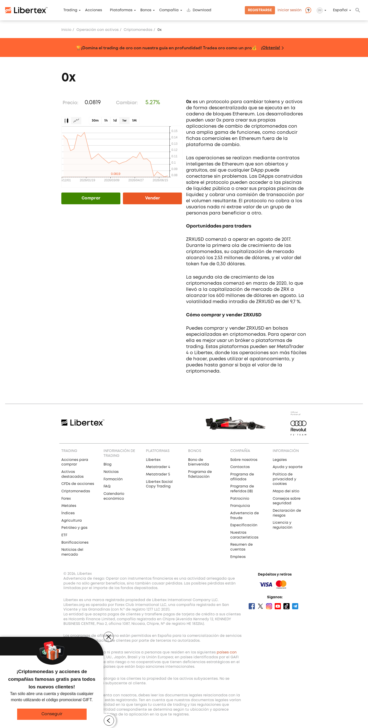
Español (340, 10)
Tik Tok (286, 606)
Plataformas (121, 10)
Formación (113, 479)
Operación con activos (97, 29)
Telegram (295, 606)
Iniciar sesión (290, 10)
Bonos (145, 10)
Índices (68, 513)
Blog (107, 464)
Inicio (66, 29)
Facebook (252, 606)
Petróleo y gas (74, 527)
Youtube (278, 606)
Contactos (240, 467)
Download (202, 10)
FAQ (107, 486)
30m (95, 120)
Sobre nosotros (243, 459)
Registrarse (260, 10)
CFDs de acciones (77, 483)
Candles (66, 120)
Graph (76, 120)
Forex (66, 498)
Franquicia (240, 505)
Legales (280, 459)
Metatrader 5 (158, 474)
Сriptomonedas (138, 29)
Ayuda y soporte (288, 467)
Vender (152, 198)
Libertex (153, 459)
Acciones (93, 10)
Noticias (111, 471)
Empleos (238, 556)
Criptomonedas (75, 491)
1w (124, 120)
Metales (68, 505)
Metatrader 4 (158, 467)
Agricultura (71, 520)
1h (106, 120)
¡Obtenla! (270, 47)
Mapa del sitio (286, 491)
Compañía (169, 10)
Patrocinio (239, 498)
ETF (64, 535)
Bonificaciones (74, 542)
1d (115, 120)
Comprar (91, 198)
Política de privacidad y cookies (284, 479)
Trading (70, 10)
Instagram (269, 606)
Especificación (243, 525)
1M (134, 120)
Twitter (260, 606)
